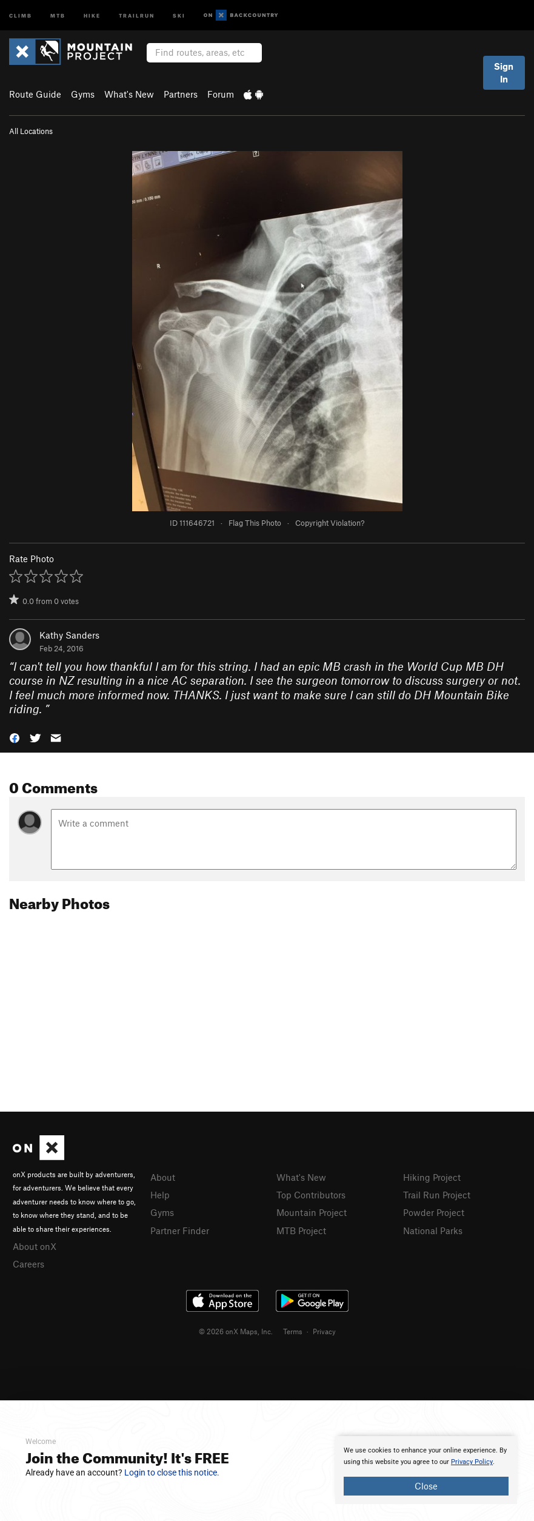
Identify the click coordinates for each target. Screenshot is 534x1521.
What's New (129, 94)
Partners (181, 94)
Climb (20, 15)
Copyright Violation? (329, 523)
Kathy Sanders (69, 635)
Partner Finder (179, 1230)
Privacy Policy (472, 1462)
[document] (426, 1470)
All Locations (31, 131)
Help (160, 1194)
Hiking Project (432, 1177)
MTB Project (301, 1230)
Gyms (83, 94)
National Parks (432, 1230)
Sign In (503, 72)
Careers (28, 1263)
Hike (92, 15)
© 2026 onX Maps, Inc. (236, 1331)
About (162, 1177)
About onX (34, 1246)
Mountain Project (311, 1212)
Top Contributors (310, 1194)
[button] (14, 737)
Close (426, 1485)
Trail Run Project (436, 1194)
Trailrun (137, 15)
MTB (57, 15)
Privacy (324, 1331)
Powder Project (433, 1212)
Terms (292, 1331)
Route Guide (35, 94)
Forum (220, 94)
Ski (179, 15)
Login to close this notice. (171, 1472)
